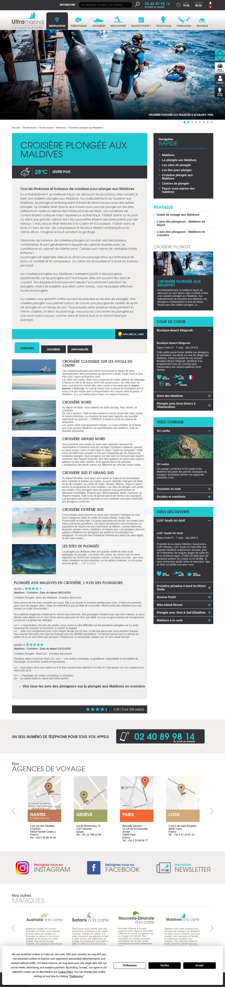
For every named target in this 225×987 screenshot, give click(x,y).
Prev (13, 811)
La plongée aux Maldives (179, 160)
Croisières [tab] (53, 349)
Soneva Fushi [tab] (166, 597)
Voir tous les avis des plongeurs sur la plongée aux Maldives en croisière (84, 686)
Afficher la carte (133, 334)
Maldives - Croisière (26, 592)
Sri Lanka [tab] (163, 430)
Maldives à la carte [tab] (170, 620)
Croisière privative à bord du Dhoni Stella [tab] (181, 587)
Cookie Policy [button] (65, 971)
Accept (200, 965)
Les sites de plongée (80, 546)
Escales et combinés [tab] (171, 496)
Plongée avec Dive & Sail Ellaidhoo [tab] (181, 612)
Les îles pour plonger (177, 170)
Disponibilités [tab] (79, 349)
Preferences (130, 965)
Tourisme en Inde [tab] (169, 489)
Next (211, 811)
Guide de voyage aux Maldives (178, 214)
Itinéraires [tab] (27, 348)
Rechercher (67, 4)
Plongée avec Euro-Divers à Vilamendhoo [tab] (176, 405)
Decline (164, 965)
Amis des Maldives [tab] (170, 395)
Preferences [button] (76, 976)
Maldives (168, 155)
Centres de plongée (175, 183)
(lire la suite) (89, 563)
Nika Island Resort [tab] (169, 604)
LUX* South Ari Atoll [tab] (171, 520)
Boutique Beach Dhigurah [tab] (175, 330)
